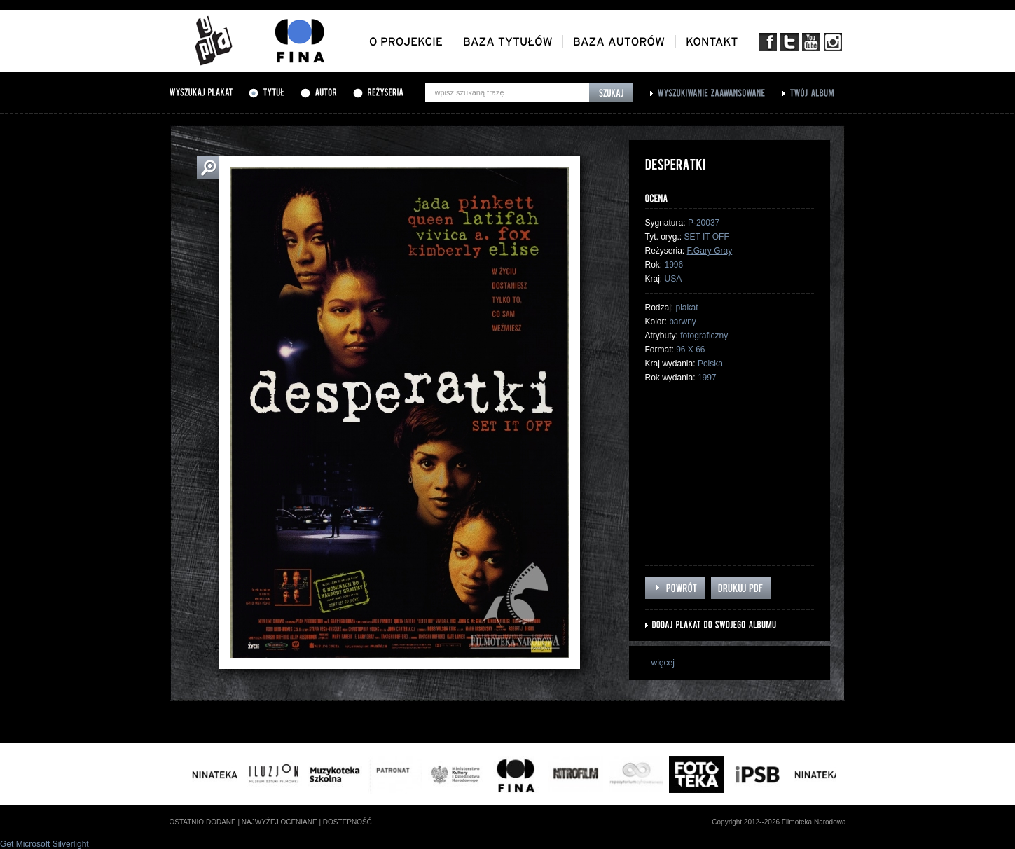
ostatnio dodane (203, 822)
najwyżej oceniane (279, 822)
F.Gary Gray (710, 251)
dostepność (347, 822)
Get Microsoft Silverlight (44, 844)
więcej (663, 663)
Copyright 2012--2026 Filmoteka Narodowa (778, 822)
